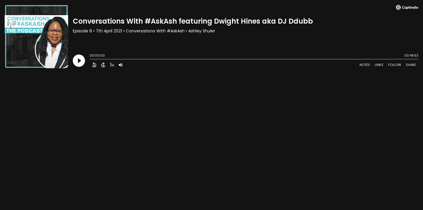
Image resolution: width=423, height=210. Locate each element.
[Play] (79, 61)
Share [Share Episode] (411, 64)
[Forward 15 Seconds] (103, 64)
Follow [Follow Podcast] (394, 64)
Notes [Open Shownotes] (365, 64)
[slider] (91, 60)
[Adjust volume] (120, 64)
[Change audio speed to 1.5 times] (112, 64)
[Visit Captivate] (407, 8)
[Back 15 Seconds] (94, 64)
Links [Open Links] (379, 64)
